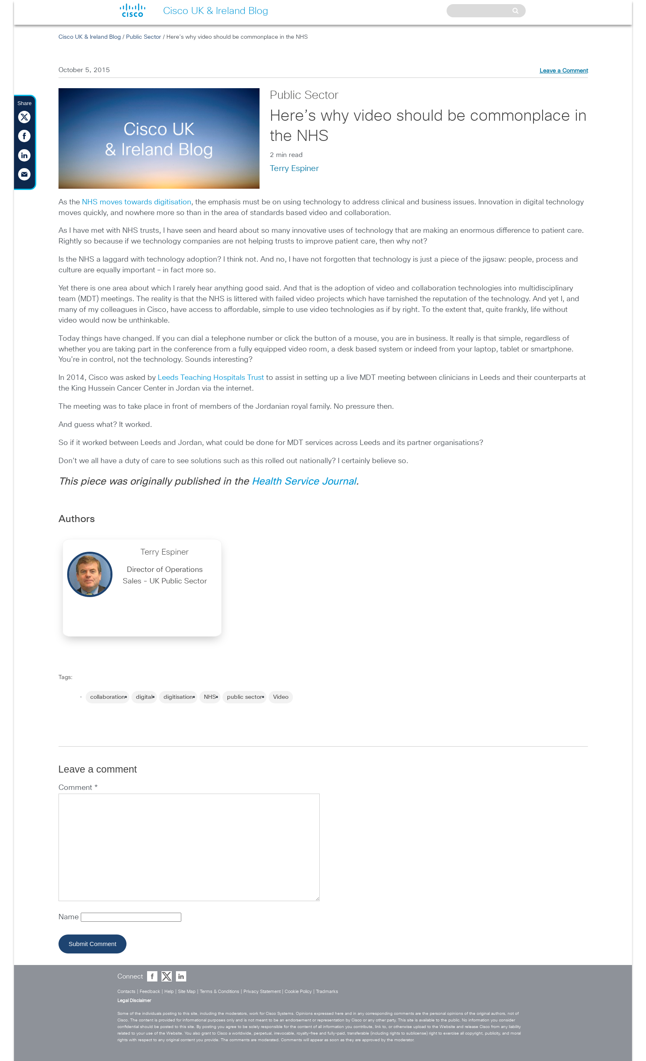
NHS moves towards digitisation (136, 202)
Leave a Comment (564, 71)
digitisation (178, 697)
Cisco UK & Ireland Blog (90, 37)
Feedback (150, 991)
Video (280, 697)
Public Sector (143, 37)
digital (144, 697)
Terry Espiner (294, 168)
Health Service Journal (304, 482)
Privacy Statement (262, 991)
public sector (244, 697)
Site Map (187, 991)
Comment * (78, 788)
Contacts (126, 991)
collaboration (107, 697)
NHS (210, 697)
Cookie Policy (298, 991)
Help (169, 991)
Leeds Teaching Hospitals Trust (211, 378)
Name (70, 917)
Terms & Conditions (219, 991)
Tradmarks (327, 991)
